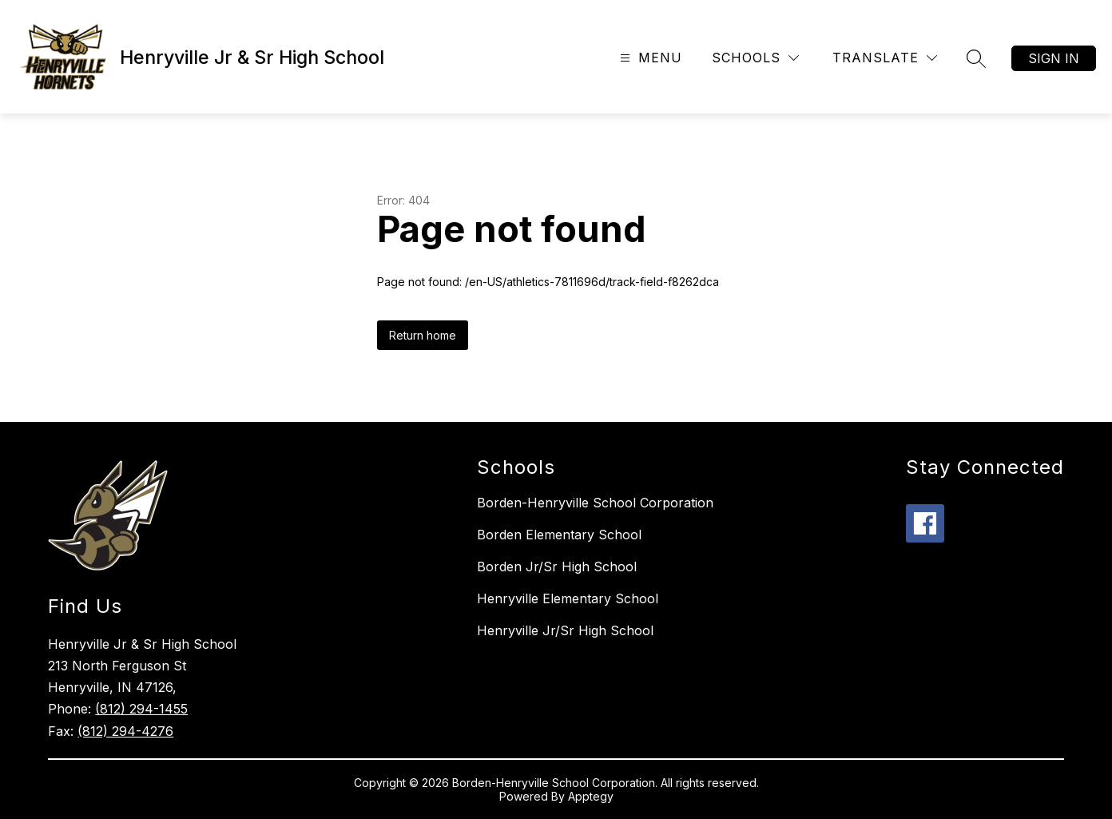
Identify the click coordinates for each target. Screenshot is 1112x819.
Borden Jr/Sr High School (557, 566)
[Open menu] (649, 58)
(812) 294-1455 (141, 709)
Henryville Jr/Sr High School (565, 630)
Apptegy (591, 796)
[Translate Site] (884, 58)
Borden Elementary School (559, 535)
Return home (422, 335)
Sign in (1053, 58)
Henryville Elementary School (567, 598)
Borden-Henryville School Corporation (595, 503)
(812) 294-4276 (125, 731)
